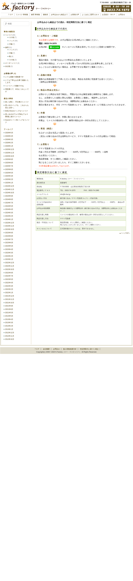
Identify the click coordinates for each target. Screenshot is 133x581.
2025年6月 (9, 169)
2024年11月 (9, 189)
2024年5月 (9, 206)
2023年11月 (9, 226)
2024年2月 (9, 216)
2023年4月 (9, 249)
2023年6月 (9, 243)
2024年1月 (9, 219)
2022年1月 (9, 293)
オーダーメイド (11, 63)
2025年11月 (9, 153)
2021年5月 (9, 313)
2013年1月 (9, 329)
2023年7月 (9, 239)
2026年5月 (9, 133)
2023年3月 (9, 253)
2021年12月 (9, 296)
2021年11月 (9, 299)
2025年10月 (9, 156)
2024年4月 (9, 209)
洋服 (10, 44)
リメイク (8, 35)
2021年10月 (9, 303)
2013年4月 (9, 319)
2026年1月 (9, 146)
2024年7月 (9, 203)
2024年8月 (9, 199)
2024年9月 (9, 196)
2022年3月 (9, 286)
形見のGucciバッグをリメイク (16, 111)
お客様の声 (75, 15)
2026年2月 (9, 143)
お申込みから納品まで (59, 15)
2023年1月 (9, 259)
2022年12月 (9, 263)
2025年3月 (9, 176)
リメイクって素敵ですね (14, 86)
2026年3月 (9, 139)
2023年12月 (9, 223)
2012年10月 (9, 339)
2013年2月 (9, 326)
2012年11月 (9, 336)
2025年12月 (9, 149)
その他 (11, 37)
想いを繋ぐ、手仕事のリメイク (17, 102)
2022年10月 (9, 269)
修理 (7, 47)
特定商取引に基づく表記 (89, 349)
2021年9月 (9, 306)
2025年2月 (9, 179)
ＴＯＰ (10, 15)
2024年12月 (9, 186)
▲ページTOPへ (124, 233)
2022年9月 (9, 273)
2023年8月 (9, 236)
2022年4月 (9, 283)
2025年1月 (9, 183)
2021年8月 (9, 309)
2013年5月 (9, 316)
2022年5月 (9, 279)
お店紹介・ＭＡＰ (108, 15)
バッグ (11, 41)
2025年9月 (9, 159)
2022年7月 (9, 276)
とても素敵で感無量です (14, 77)
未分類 (7, 66)
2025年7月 (9, 166)
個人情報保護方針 (69, 349)
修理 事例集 (35, 15)
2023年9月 (9, 233)
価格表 (45, 15)
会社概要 (46, 349)
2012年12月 (9, 333)
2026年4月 (9, 136)
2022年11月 (9, 266)
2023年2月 (9, 256)
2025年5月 (9, 173)
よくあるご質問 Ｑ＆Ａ (90, 15)
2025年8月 (9, 163)
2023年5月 (9, 246)
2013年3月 (9, 323)
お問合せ (121, 15)
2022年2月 (9, 289)
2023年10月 (9, 229)
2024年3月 (9, 213)
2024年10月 (9, 193)
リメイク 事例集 (22, 15)
